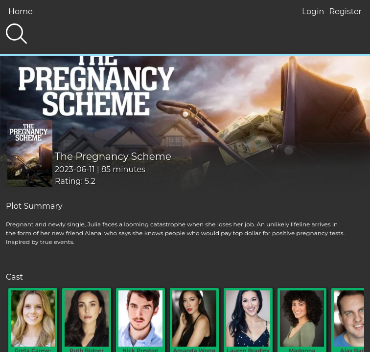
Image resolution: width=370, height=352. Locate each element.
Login (313, 11)
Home (20, 11)
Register (345, 11)
